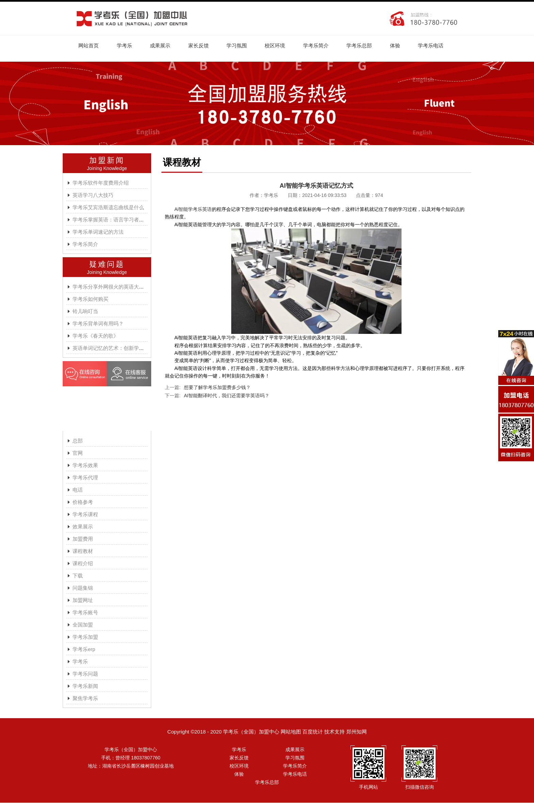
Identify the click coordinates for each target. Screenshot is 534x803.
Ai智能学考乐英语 (193, 209)
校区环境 (278, 45)
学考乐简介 (319, 45)
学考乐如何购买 (90, 299)
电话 (78, 490)
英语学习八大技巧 (93, 195)
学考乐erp (84, 649)
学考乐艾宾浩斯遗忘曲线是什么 (108, 208)
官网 (78, 453)
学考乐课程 (85, 515)
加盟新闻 (107, 160)
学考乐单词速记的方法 (98, 232)
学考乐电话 (436, 45)
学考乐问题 (85, 674)
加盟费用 (83, 539)
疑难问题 (107, 264)
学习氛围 (239, 45)
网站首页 (89, 45)
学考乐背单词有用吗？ (98, 324)
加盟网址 (83, 600)
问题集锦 (83, 588)
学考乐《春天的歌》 (96, 336)
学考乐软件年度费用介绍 (101, 183)
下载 (78, 576)
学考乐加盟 (85, 637)
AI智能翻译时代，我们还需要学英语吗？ (226, 396)
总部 (78, 441)
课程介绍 (83, 564)
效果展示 (83, 527)
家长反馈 (200, 45)
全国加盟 (83, 625)
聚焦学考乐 (85, 698)
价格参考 (83, 502)
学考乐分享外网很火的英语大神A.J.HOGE (120, 287)
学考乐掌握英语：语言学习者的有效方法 (118, 220)
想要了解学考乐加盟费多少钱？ (217, 387)
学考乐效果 (85, 465)
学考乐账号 (85, 613)
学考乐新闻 (85, 686)
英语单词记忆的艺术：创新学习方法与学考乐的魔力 (131, 348)
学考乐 (125, 45)
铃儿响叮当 (85, 311)
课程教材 (83, 551)
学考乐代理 (85, 478)
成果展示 (161, 45)
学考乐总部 (363, 45)
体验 (399, 45)
